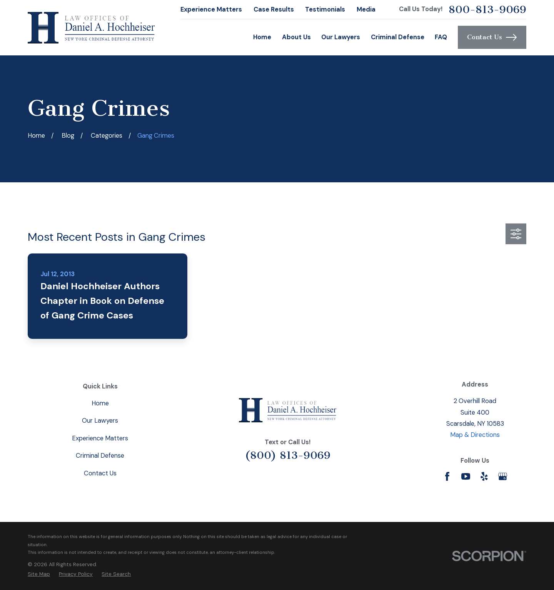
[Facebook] (447, 476)
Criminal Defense (100, 456)
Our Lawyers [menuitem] (340, 37)
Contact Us (492, 37)
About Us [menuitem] (296, 37)
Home (100, 403)
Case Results (274, 9)
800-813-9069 (487, 10)
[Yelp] (484, 476)
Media (366, 9)
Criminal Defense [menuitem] (397, 37)
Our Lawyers (100, 421)
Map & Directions (475, 435)
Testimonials (325, 9)
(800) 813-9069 (287, 455)
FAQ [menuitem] (441, 37)
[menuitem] (39, 573)
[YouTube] (465, 476)
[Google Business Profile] (502, 476)
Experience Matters (211, 9)
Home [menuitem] (262, 37)
